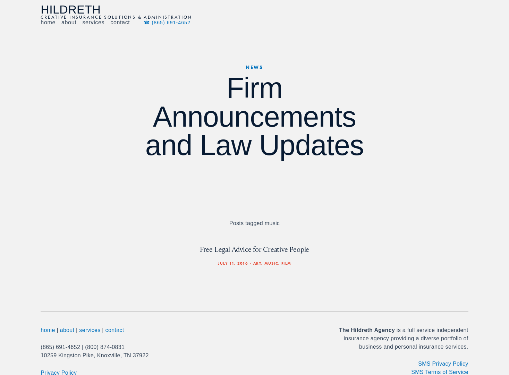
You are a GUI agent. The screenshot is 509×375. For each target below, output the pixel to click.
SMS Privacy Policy (443, 364)
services (89, 330)
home (48, 330)
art (257, 263)
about (67, 330)
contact (114, 330)
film (286, 263)
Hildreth (71, 9)
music (271, 263)
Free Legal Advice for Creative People (254, 249)
